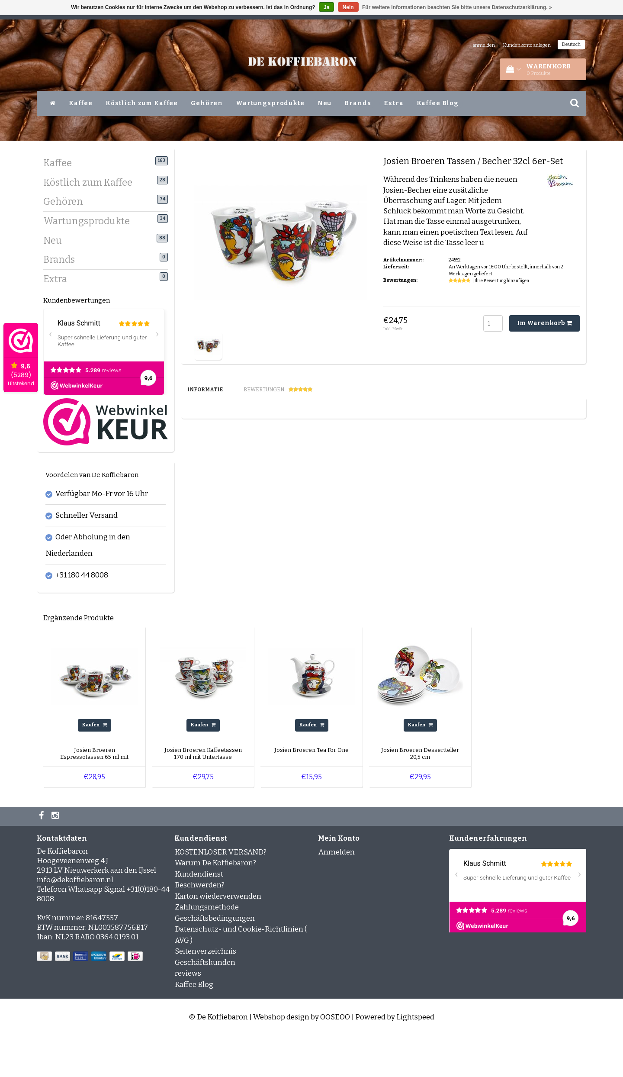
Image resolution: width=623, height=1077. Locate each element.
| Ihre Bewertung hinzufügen (500, 281)
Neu (325, 103)
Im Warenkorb (544, 323)
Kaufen (94, 766)
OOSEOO (335, 1058)
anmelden (483, 45)
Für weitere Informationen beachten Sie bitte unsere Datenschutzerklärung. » (457, 7)
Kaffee (81, 103)
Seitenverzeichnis (205, 992)
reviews (188, 1014)
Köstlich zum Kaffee (142, 103)
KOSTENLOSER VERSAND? (221, 893)
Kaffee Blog (438, 103)
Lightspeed (415, 1058)
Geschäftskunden (205, 1003)
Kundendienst (199, 915)
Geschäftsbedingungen (215, 959)
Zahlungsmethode (207, 948)
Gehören (207, 103)
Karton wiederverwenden (218, 937)
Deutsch (571, 44)
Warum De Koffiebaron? (215, 904)
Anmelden (336, 893)
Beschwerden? (200, 926)
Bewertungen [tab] (278, 389)
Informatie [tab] (205, 390)
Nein (348, 7)
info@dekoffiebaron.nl (75, 920)
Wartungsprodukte (270, 103)
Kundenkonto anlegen (527, 45)
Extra (393, 103)
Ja (326, 7)
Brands (357, 103)
